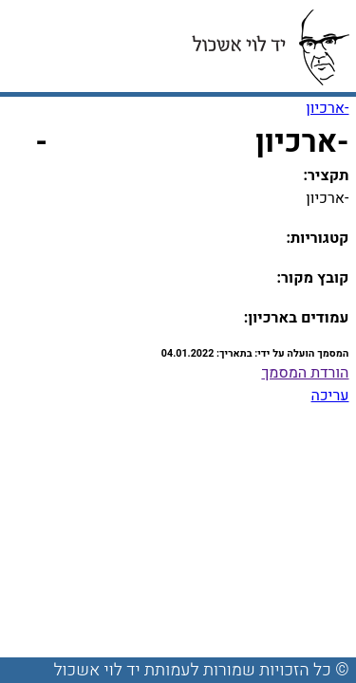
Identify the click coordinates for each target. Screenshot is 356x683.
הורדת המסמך (304, 372)
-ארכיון (327, 108)
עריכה (330, 395)
